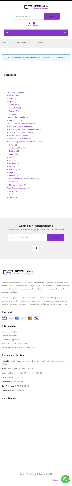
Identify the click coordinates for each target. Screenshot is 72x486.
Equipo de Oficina (9, 336)
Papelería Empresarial (21, 43)
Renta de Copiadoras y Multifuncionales (19, 347)
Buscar (52, 16)
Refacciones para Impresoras (14, 343)
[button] (65, 479)
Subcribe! (55, 237)
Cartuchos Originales (11, 332)
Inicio (4, 43)
